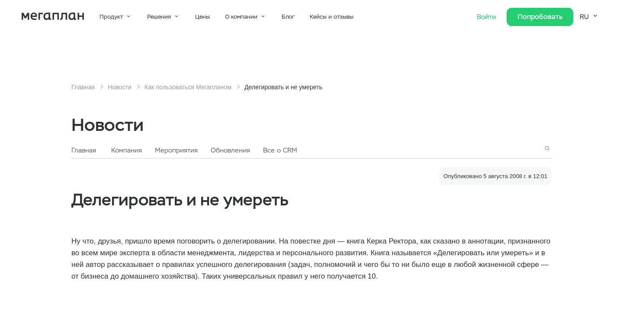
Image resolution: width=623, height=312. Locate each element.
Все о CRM (280, 150)
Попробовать (539, 16)
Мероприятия (176, 150)
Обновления (230, 150)
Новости (120, 87)
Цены (202, 16)
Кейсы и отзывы (331, 16)
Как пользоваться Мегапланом (188, 87)
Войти (487, 17)
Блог (288, 16)
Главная (83, 87)
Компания (126, 150)
